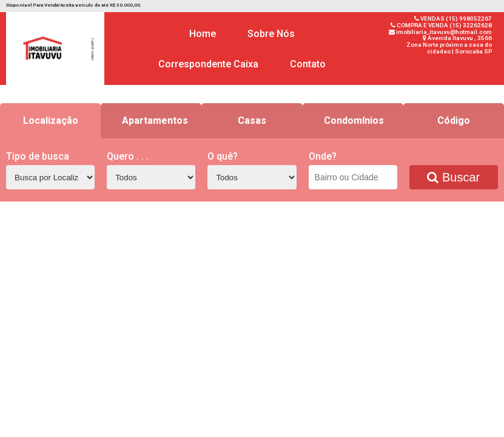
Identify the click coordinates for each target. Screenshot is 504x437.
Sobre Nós (271, 33)
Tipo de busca (37, 156)
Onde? (323, 156)
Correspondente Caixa (208, 64)
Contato (308, 64)
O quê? (222, 156)
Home (202, 33)
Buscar (453, 177)
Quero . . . (128, 156)
